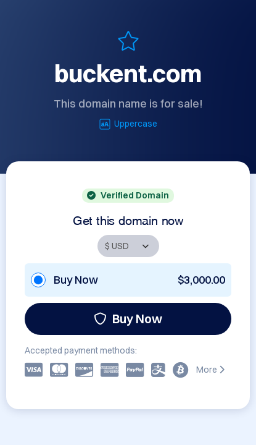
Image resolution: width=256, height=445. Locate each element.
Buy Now (128, 318)
